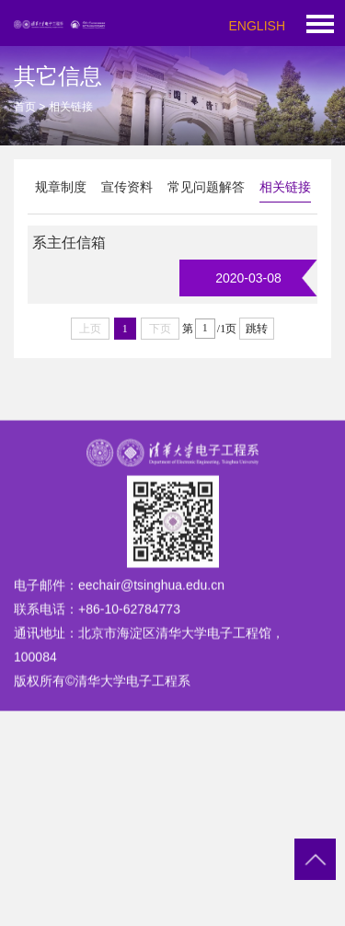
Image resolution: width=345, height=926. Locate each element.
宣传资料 (127, 186)
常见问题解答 (206, 186)
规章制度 (60, 186)
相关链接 (285, 186)
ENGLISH (257, 25)
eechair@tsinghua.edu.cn (151, 604)
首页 (25, 106)
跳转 (257, 328)
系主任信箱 (69, 242)
